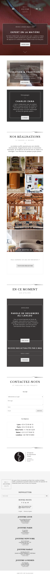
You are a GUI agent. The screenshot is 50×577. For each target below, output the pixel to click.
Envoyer (39, 410)
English (20, 511)
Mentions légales (28, 511)
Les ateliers (25, 82)
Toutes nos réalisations (25, 265)
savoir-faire (25, 44)
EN (40, 9)
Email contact (25, 523)
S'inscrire (25, 360)
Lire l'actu (25, 340)
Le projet (25, 117)
